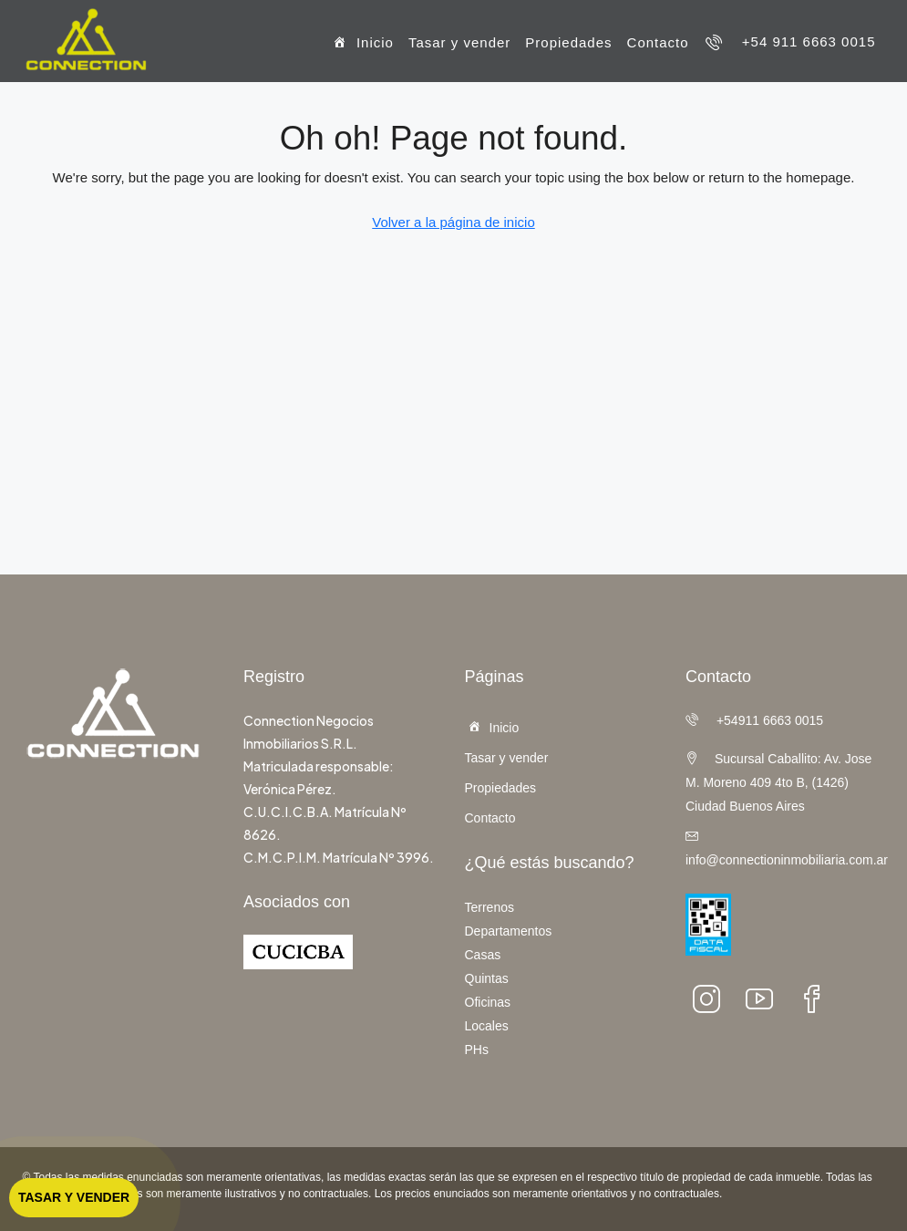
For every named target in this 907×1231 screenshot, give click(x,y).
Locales (487, 1026)
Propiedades (568, 42)
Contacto (658, 42)
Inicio (362, 44)
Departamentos (508, 931)
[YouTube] (765, 998)
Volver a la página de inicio (453, 222)
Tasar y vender (459, 42)
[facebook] (818, 998)
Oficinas (488, 1002)
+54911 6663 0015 (754, 720)
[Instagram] (712, 998)
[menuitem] (790, 41)
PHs (477, 1049)
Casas (483, 954)
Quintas (487, 978)
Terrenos (489, 907)
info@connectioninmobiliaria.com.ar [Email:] (786, 860)
